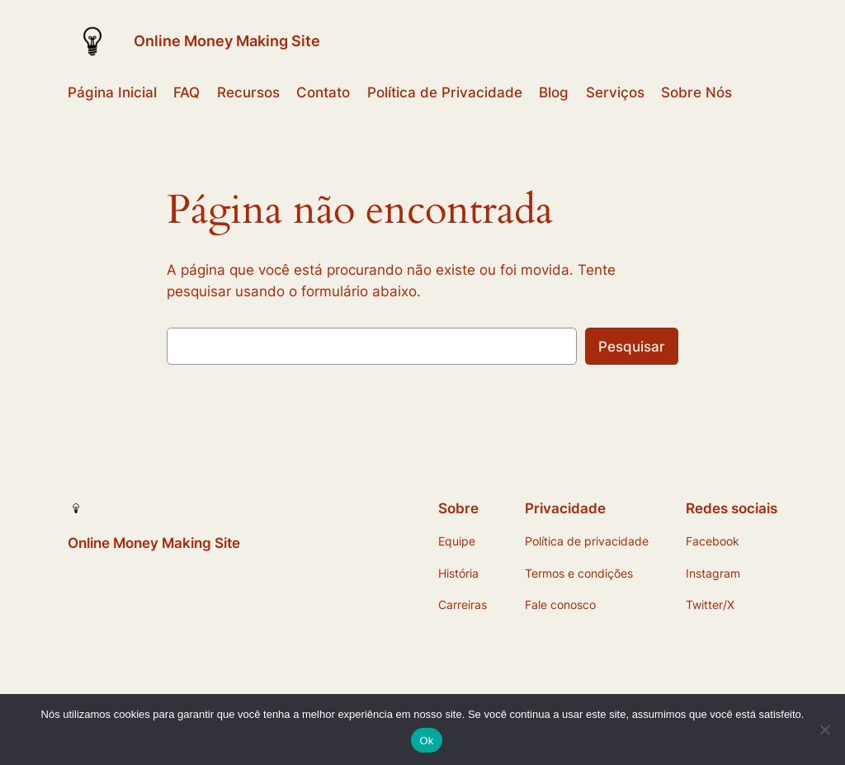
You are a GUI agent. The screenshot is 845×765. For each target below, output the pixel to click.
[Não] (824, 729)
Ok (426, 740)
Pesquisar (631, 346)
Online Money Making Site (227, 41)
